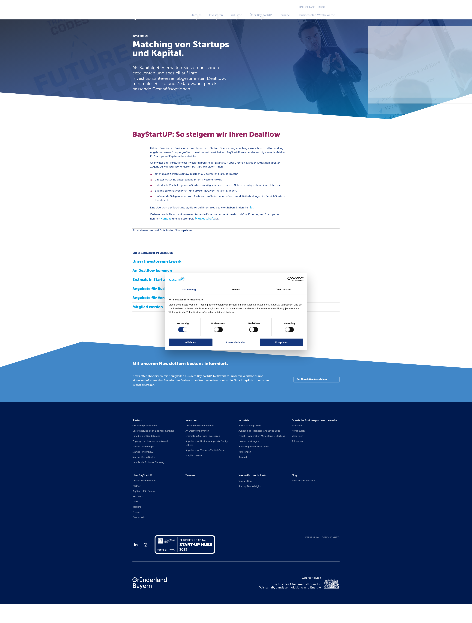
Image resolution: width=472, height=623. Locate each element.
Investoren (192, 434)
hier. (262, 221)
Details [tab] (236, 289)
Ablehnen (190, 342)
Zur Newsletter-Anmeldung (311, 393)
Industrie (244, 434)
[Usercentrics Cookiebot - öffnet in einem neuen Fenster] (290, 279)
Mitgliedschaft (226, 232)
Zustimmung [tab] (189, 289)
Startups (137, 434)
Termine (289, 15)
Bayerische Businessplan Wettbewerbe (308, 436)
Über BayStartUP (143, 491)
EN (340, 7)
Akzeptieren (281, 342)
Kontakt (184, 232)
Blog (295, 491)
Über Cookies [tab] (283, 289)
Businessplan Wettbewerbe (321, 15)
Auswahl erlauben (236, 342)
